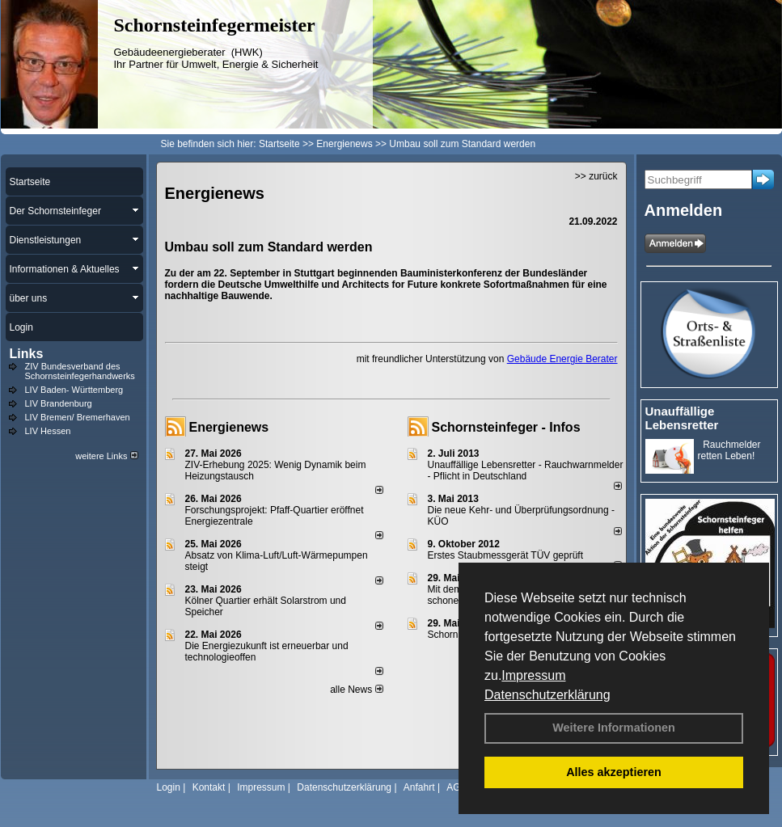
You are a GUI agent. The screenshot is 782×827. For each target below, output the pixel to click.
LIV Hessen (48, 431)
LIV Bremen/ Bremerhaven (77, 417)
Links (27, 354)
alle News (356, 689)
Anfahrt (419, 787)
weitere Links (106, 456)
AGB (456, 787)
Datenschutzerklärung (547, 695)
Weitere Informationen (613, 727)
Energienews (229, 427)
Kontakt (209, 787)
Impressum (533, 675)
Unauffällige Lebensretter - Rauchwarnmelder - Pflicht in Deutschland (525, 470)
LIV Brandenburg (58, 403)
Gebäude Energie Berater (562, 359)
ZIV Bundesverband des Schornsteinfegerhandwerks (80, 371)
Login (168, 787)
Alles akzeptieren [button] (614, 772)
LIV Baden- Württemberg (74, 390)
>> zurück (596, 176)
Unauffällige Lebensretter (682, 418)
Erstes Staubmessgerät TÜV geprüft (506, 555)
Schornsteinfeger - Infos (506, 427)
